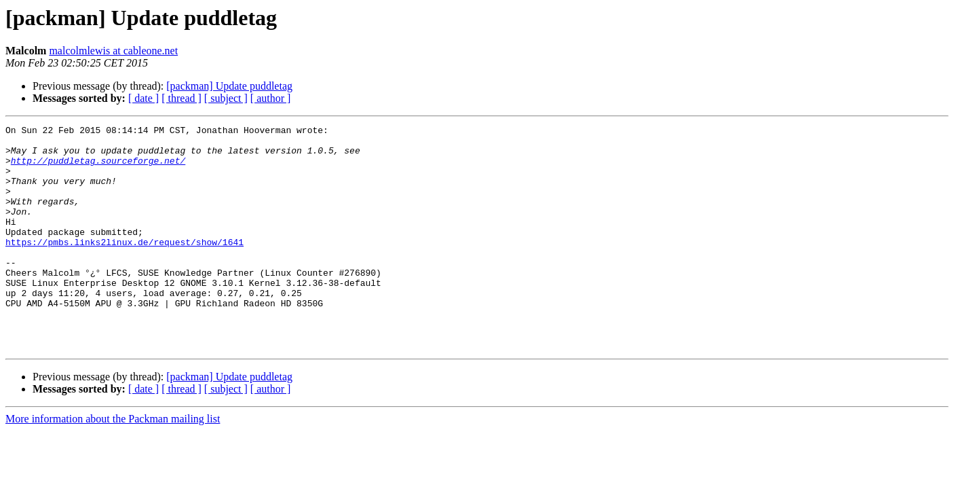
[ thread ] (181, 98)
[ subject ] (226, 98)
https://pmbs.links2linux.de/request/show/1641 (124, 266)
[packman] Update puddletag (229, 86)
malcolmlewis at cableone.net (113, 50)
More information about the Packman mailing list (112, 463)
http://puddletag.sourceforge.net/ (98, 168)
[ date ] (143, 98)
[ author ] (270, 98)
